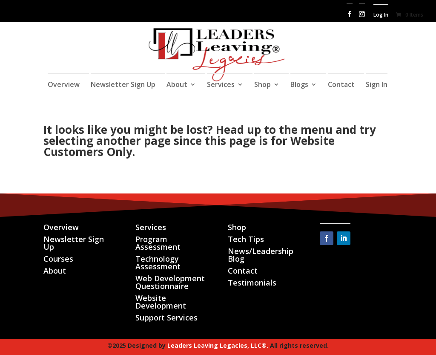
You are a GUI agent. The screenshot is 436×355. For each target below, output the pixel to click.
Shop (262, 85)
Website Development (160, 302)
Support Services (166, 317)
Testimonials (252, 282)
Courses (58, 259)
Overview (64, 85)
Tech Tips (246, 239)
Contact (341, 85)
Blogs (299, 85)
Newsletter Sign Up (123, 85)
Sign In (376, 85)
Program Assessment (158, 243)
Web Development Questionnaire (170, 282)
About (176, 85)
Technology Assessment (158, 262)
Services (221, 85)
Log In (380, 15)
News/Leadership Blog (260, 255)
